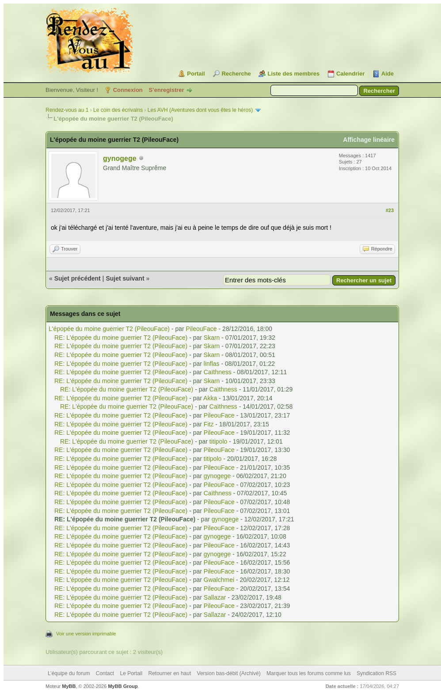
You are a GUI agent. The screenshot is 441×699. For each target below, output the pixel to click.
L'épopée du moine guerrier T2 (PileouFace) (109, 328)
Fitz (209, 424)
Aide (387, 73)
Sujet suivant (125, 278)
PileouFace (201, 328)
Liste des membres (293, 73)
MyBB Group (122, 686)
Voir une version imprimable (86, 633)
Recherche (236, 73)
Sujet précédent (77, 278)
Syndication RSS (376, 673)
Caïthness (218, 372)
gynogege (120, 158)
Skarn (212, 337)
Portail (196, 73)
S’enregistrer (166, 90)
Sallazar (215, 597)
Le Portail (131, 673)
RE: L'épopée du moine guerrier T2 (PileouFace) (120, 337)
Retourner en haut (169, 673)
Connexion (128, 90)
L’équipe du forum (69, 673)
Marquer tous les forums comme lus (308, 673)
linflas (212, 363)
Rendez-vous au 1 (67, 110)
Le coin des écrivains (118, 110)
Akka (210, 398)
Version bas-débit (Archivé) (229, 673)
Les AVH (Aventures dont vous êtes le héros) (200, 110)
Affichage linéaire (369, 139)
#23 (390, 210)
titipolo (218, 441)
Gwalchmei (219, 579)
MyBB (69, 686)
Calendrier (350, 73)
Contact (105, 673)
